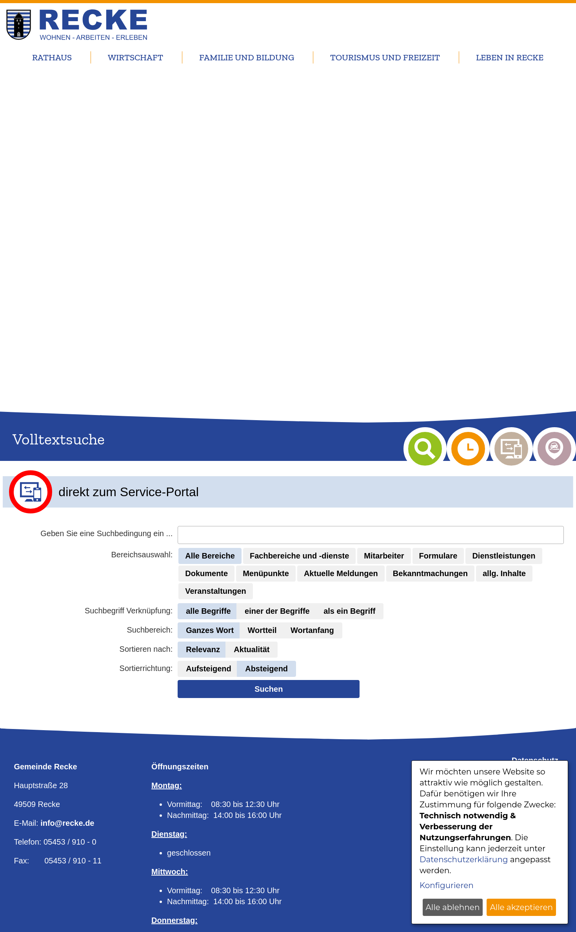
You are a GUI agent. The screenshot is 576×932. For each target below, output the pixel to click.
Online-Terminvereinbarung (202, 879)
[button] (210, 383)
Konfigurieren (447, 885)
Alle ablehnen (453, 907)
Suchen (268, 516)
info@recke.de (67, 655)
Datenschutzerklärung (464, 859)
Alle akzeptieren (521, 907)
